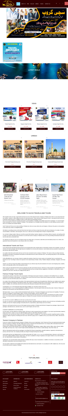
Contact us (16, 269)
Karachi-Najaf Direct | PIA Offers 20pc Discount (57, 196)
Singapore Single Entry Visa (26, 124)
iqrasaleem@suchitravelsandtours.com (42, 401)
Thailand (12, 287)
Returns (25, 383)
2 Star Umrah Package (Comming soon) (12, 162)
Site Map (26, 385)
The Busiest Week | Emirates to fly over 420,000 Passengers (25, 196)
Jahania (16, 299)
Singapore (13, 292)
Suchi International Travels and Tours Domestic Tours (8, 196)
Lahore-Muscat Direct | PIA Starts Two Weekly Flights (41, 196)
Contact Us (26, 381)
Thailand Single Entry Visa (10, 124)
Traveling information (18, 383)
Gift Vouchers (26, 389)
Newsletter (5, 387)
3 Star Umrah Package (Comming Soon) (34, 162)
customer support (40, 334)
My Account (5, 381)
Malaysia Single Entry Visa (42, 124)
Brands (25, 387)
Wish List (4, 385)
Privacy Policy (16, 385)
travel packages (11, 255)
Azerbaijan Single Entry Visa (58, 124)
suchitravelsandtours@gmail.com (41, 398)
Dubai (10, 286)
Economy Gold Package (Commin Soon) (55, 162)
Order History (5, 383)
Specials (4, 389)
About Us (15, 381)
